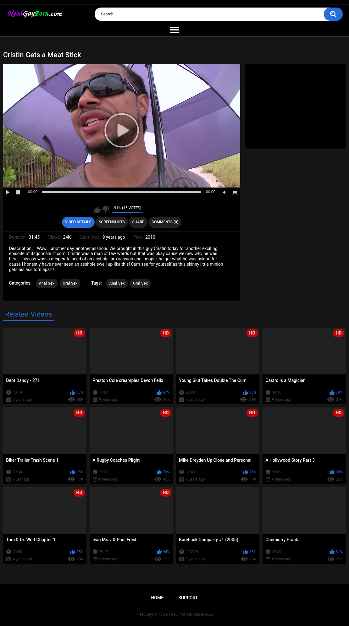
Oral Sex (70, 283)
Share (138, 222)
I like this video (97, 209)
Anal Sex (46, 283)
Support (188, 597)
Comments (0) (165, 222)
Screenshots (112, 222)
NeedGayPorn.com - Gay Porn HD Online (170, 614)
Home (157, 597)
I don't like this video (105, 209)
